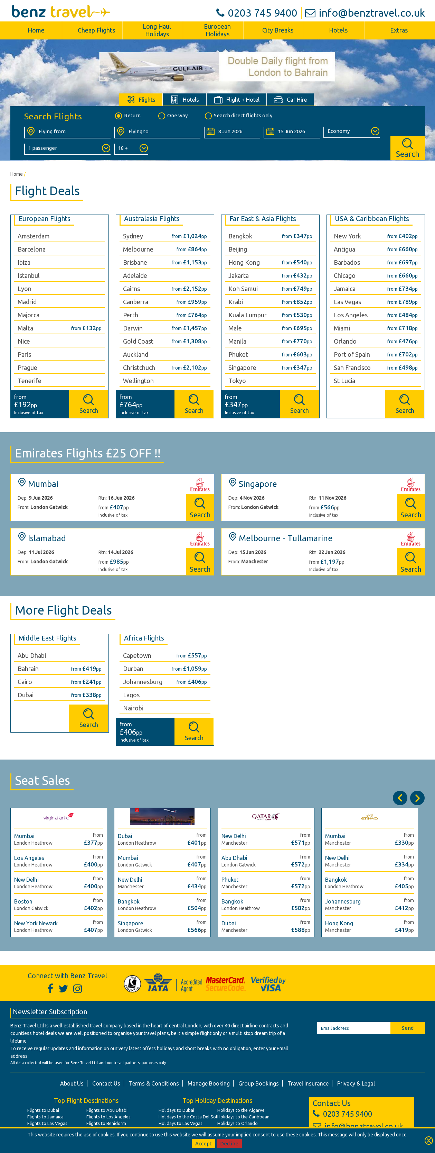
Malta (25, 328)
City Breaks (277, 30)
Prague (27, 367)
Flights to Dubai (43, 1110)
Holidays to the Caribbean (243, 1116)
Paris (24, 354)
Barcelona (32, 249)
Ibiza (24, 262)
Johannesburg (142, 681)
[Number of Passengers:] (67, 149)
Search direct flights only (238, 115)
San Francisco (352, 367)
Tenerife (29, 380)
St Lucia (344, 380)
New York (347, 236)
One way (172, 115)
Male (235, 328)
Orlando (345, 341)
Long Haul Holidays (157, 30)
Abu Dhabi (32, 655)
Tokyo (237, 380)
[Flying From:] (67, 132)
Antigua (344, 249)
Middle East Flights (47, 638)
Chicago (345, 275)
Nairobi (133, 708)
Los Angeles (351, 314)
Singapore (242, 367)
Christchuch (139, 367)
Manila (237, 341)
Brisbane (135, 262)
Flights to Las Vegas (47, 1123)
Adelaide (135, 275)
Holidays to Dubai (176, 1110)
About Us (72, 1083)
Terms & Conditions (154, 1083)
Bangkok (240, 236)
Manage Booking (209, 1083)
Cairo (25, 681)
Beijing (237, 249)
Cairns (131, 288)
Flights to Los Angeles (108, 1116)
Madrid (27, 301)
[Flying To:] (157, 132)
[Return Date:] (292, 132)
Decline (229, 1143)
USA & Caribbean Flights (372, 219)
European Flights (44, 219)
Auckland (135, 354)
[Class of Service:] (351, 132)
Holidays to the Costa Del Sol (188, 1116)
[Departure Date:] (232, 132)
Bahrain (28, 668)
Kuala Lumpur (247, 314)
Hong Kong (244, 262)
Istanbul (29, 275)
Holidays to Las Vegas (180, 1123)
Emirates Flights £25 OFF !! (88, 453)
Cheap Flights (96, 30)
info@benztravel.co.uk (365, 13)
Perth (130, 314)
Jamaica (345, 288)
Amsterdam (34, 236)
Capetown (137, 655)
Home (36, 30)
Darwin (133, 328)
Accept (203, 1143)
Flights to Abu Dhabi (106, 1110)
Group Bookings (258, 1083)
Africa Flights (144, 638)
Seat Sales (42, 780)
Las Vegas (347, 301)
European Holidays (217, 30)
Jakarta (238, 275)
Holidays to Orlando (237, 1123)
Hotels (338, 30)
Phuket (238, 354)
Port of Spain (352, 354)
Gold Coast (138, 341)
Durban (133, 668)
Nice (24, 341)
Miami (342, 328)
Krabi (235, 301)
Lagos (131, 694)
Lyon (24, 288)
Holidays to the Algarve (241, 1110)
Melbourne (138, 249)
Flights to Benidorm (106, 1123)
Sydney (133, 236)
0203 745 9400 (256, 13)
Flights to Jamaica (45, 1116)
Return (127, 115)
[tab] (141, 99)
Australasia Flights (152, 219)
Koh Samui (243, 288)
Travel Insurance (308, 1083)
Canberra (135, 301)
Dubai (26, 694)
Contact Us (106, 1083)
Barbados (347, 262)
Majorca (28, 314)
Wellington (138, 380)
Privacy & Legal (356, 1083)
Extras (399, 30)
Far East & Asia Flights (262, 219)
